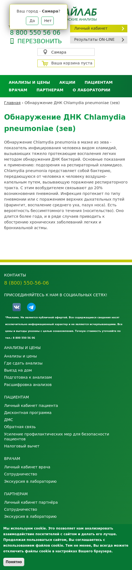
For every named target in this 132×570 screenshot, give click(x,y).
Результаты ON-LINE (94, 39)
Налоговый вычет (22, 446)
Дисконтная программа (28, 412)
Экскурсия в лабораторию (30, 481)
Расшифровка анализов (28, 384)
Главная (12, 103)
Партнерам (50, 90)
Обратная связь (20, 427)
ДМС (8, 420)
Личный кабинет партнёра (31, 502)
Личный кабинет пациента (31, 405)
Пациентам (99, 82)
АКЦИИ (67, 82)
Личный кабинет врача (27, 467)
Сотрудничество (20, 474)
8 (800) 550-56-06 (26, 283)
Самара (58, 52)
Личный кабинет (90, 28)
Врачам (18, 90)
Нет (48, 20)
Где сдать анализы (23, 363)
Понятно (14, 562)
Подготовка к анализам (28, 377)
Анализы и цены (29, 82)
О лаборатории (91, 90)
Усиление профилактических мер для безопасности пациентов (56, 436)
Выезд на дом (18, 370)
